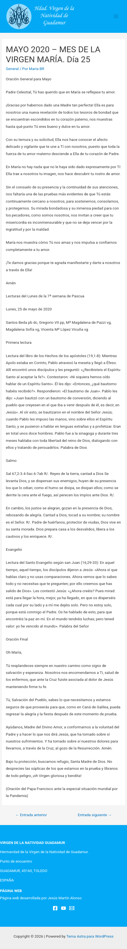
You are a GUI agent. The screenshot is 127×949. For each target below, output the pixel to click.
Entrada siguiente (95, 815)
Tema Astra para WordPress (89, 936)
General (12, 68)
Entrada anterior (31, 815)
